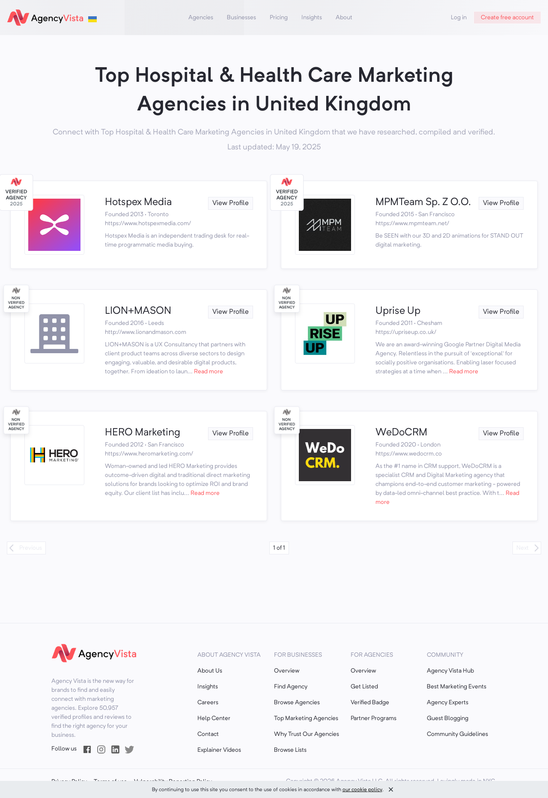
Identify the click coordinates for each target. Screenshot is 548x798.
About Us (209, 671)
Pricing (279, 18)
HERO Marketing (142, 433)
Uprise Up (397, 311)
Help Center (213, 718)
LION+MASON (138, 311)
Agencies (200, 18)
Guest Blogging (447, 718)
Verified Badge (370, 703)
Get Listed (364, 687)
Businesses (241, 18)
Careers (207, 703)
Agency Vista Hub (450, 671)
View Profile (230, 203)
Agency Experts (447, 703)
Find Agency (290, 687)
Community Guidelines (457, 734)
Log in (459, 18)
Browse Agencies (297, 703)
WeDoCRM (401, 433)
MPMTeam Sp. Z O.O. (423, 202)
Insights (311, 18)
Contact (208, 734)
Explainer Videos (219, 750)
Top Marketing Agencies (306, 718)
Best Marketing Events (456, 687)
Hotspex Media (138, 202)
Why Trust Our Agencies (306, 734)
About (344, 18)
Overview (286, 671)
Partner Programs (373, 718)
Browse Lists (290, 750)
